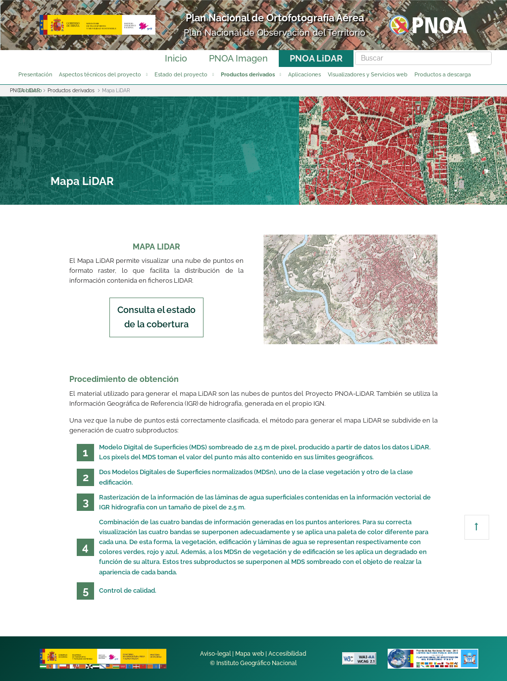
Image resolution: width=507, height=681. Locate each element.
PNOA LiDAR (316, 58)
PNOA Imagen (238, 58)
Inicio (176, 58)
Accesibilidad (287, 653)
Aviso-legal (215, 653)
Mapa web (249, 653)
